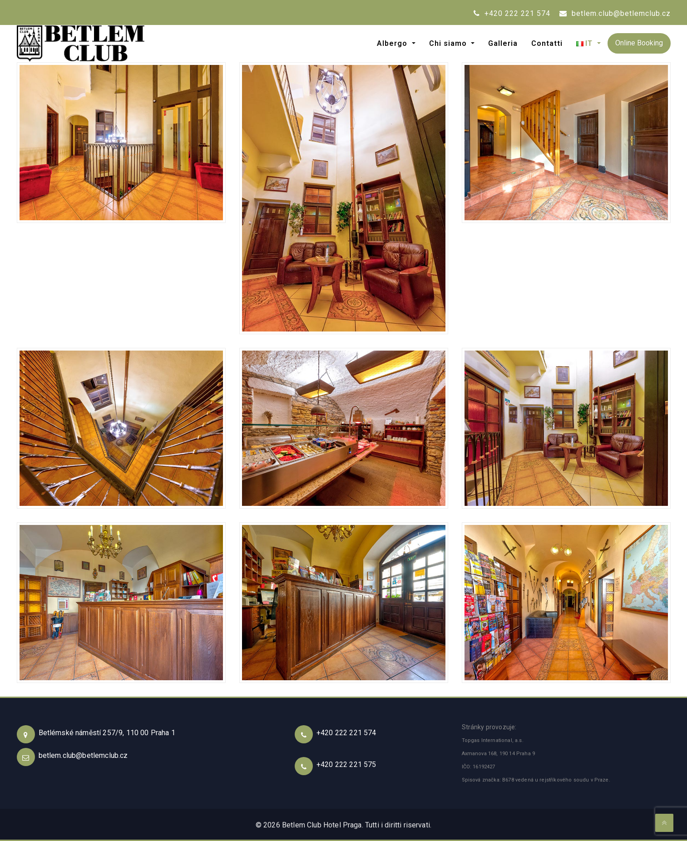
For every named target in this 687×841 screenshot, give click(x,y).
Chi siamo (449, 43)
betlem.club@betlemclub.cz (615, 13)
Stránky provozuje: (489, 727)
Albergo (393, 43)
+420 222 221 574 (512, 13)
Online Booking (639, 43)
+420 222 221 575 (346, 764)
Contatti (547, 43)
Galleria (503, 43)
